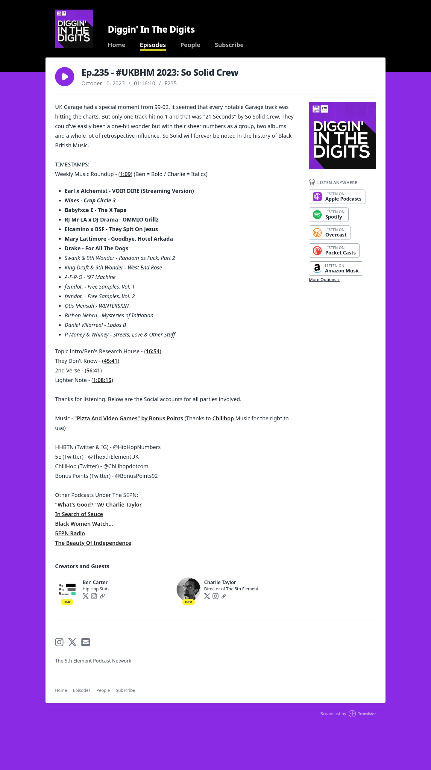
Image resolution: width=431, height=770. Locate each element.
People (190, 45)
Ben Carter (95, 582)
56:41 (93, 370)
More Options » (324, 279)
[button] (64, 76)
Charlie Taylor (220, 582)
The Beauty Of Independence (93, 542)
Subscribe (229, 45)
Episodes (153, 45)
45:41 (111, 360)
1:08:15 (102, 380)
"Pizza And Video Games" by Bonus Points (129, 418)
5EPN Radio (70, 533)
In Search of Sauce (79, 514)
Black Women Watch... (84, 523)
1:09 (125, 174)
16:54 (153, 351)
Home (116, 45)
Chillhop (223, 418)
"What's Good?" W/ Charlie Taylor (98, 504)
